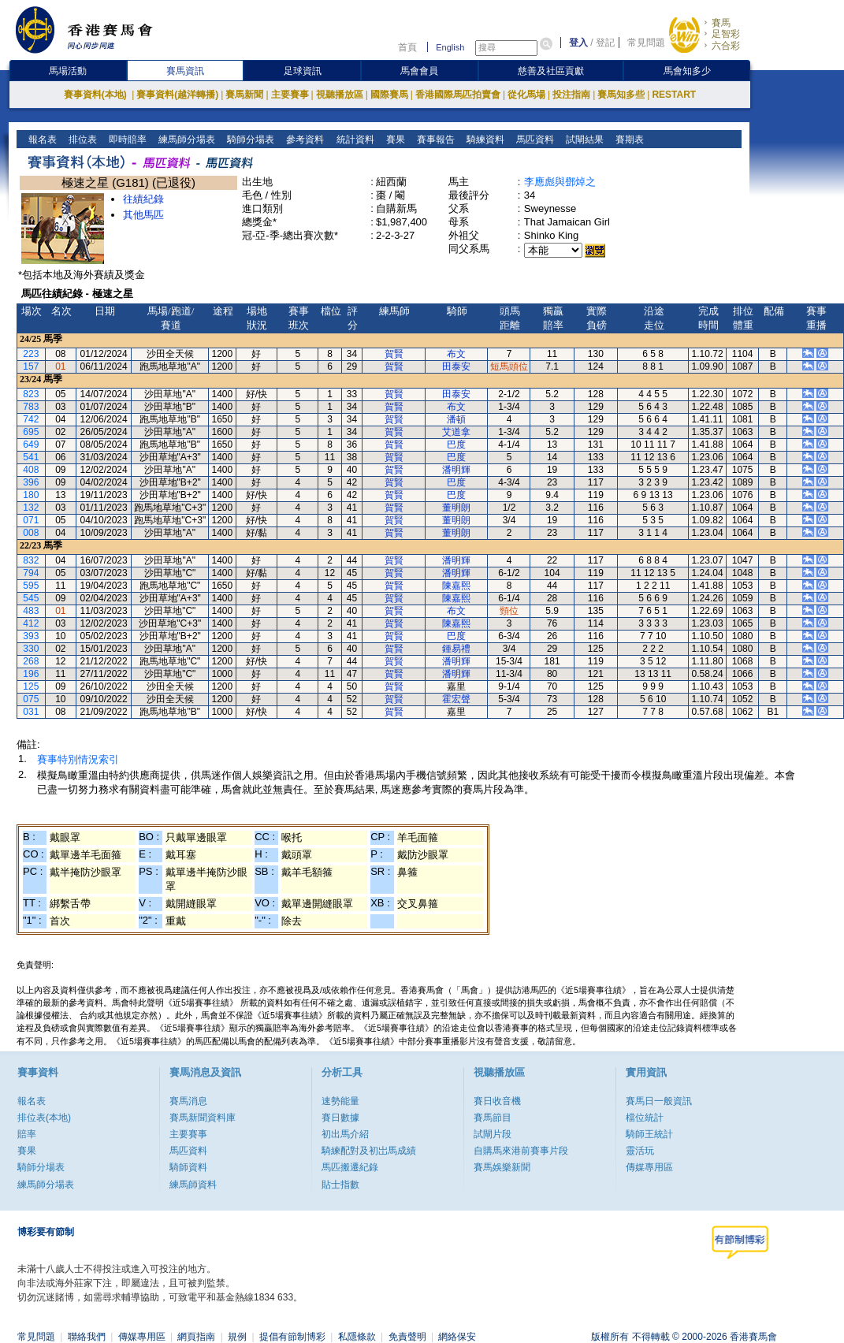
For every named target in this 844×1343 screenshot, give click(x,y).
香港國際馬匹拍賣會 (457, 94)
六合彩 (726, 45)
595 (31, 585)
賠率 (26, 1134)
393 (31, 636)
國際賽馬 (389, 94)
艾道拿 (456, 431)
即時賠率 (126, 139)
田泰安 (456, 366)
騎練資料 (483, 139)
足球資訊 (303, 70)
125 (31, 686)
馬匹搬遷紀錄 (350, 1167)
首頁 (407, 47)
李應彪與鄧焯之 (560, 182)
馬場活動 (68, 70)
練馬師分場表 (185, 139)
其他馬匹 (143, 215)
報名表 (41, 139)
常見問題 (646, 42)
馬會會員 (419, 70)
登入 (578, 42)
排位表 (81, 139)
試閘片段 (492, 1134)
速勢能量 (340, 1101)
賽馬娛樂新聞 (502, 1167)
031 (31, 711)
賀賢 (394, 353)
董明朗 (456, 507)
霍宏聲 (456, 699)
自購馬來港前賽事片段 (521, 1150)
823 (31, 394)
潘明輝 (456, 469)
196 (31, 673)
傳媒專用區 (649, 1167)
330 (31, 648)
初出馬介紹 (345, 1134)
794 (31, 572)
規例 (237, 1336)
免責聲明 (407, 1336)
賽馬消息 (188, 1101)
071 (31, 520)
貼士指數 (340, 1184)
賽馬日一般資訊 (659, 1101)
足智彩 (726, 33)
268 (31, 661)
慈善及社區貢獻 (551, 70)
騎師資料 (188, 1167)
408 (31, 469)
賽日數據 (340, 1117)
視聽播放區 (339, 94)
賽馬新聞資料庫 (202, 1117)
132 (31, 507)
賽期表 (627, 139)
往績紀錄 (143, 199)
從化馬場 (526, 94)
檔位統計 (645, 1117)
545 (31, 598)
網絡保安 (457, 1336)
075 (31, 699)
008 (31, 532)
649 (31, 444)
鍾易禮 (456, 648)
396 (31, 482)
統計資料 (353, 139)
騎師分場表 (249, 139)
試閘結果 (583, 139)
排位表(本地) (44, 1117)
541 (31, 457)
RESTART (674, 94)
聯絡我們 (87, 1336)
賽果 (393, 139)
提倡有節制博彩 (292, 1336)
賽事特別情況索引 (78, 759)
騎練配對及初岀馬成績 (369, 1150)
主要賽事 (290, 94)
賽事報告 (434, 139)
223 (31, 353)
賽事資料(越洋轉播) (177, 94)
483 (31, 610)
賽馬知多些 (621, 94)
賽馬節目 (492, 1117)
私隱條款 (357, 1336)
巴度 (456, 444)
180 (31, 494)
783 (31, 406)
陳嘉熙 (456, 585)
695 (31, 431)
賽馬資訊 (185, 70)
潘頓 (456, 419)
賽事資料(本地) (96, 94)
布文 (456, 353)
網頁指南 (196, 1336)
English (450, 47)
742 (31, 419)
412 (31, 623)
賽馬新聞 (244, 94)
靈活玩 (640, 1150)
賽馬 (721, 22)
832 (31, 560)
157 (31, 366)
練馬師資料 (193, 1184)
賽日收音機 (497, 1101)
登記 (605, 42)
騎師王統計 (649, 1134)
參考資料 (304, 139)
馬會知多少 (687, 70)
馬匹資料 (533, 139)
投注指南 (571, 94)
